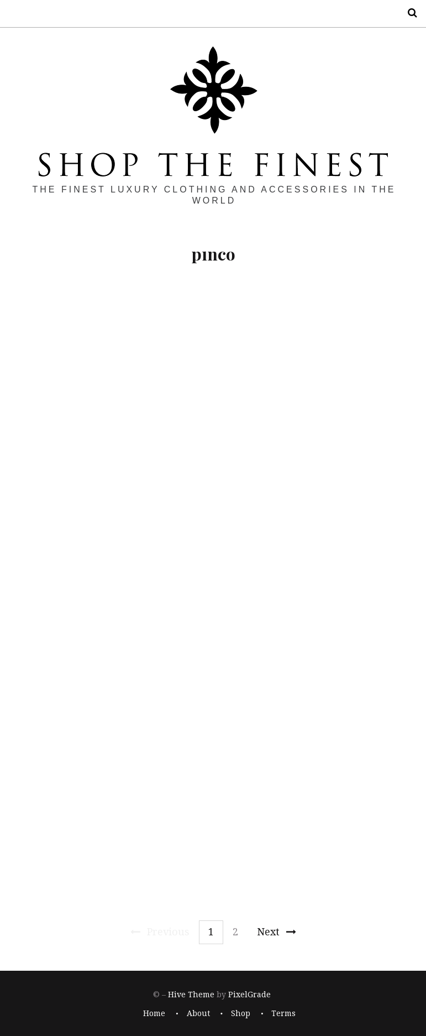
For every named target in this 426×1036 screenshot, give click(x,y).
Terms (283, 1013)
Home (154, 1013)
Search (408, 13)
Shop (240, 1013)
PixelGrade (249, 994)
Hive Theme (191, 994)
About (198, 1013)
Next (276, 932)
